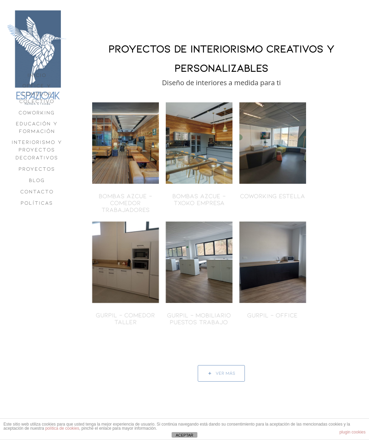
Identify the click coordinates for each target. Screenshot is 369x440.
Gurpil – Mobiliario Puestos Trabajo (189, 318)
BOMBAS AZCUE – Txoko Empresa (199, 199)
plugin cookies (352, 432)
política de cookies (62, 428)
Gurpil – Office (263, 315)
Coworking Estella (272, 196)
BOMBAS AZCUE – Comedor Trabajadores (125, 202)
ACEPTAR (184, 435)
